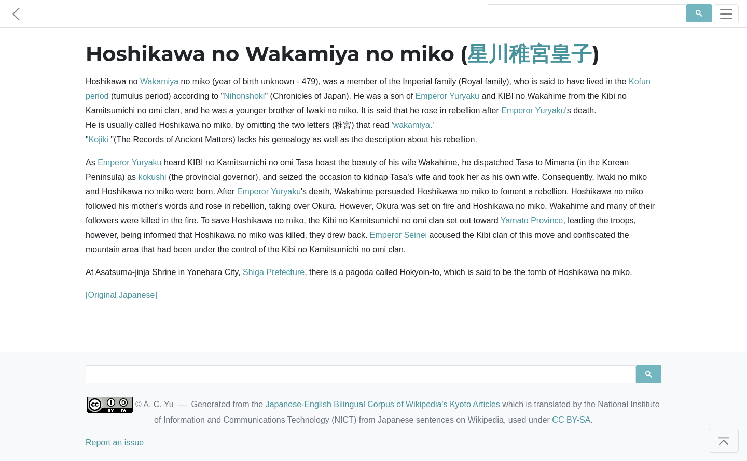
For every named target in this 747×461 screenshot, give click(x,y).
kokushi (152, 176)
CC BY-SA (571, 419)
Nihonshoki (244, 96)
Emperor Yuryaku (447, 96)
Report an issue (115, 442)
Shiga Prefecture (274, 272)
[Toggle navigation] (726, 13)
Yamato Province (532, 220)
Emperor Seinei (398, 234)
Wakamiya (159, 81)
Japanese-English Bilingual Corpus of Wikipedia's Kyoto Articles (383, 404)
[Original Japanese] (121, 295)
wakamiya (411, 125)
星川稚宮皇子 (529, 53)
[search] (586, 13)
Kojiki (98, 139)
